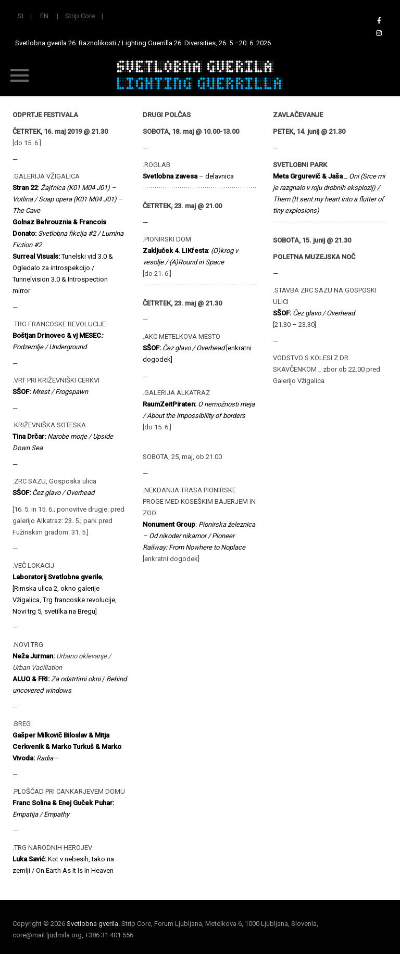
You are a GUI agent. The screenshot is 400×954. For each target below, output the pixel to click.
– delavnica (188, 176)
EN (44, 16)
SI (20, 16)
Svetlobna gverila (92, 923)
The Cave (26, 210)
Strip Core (80, 16)
